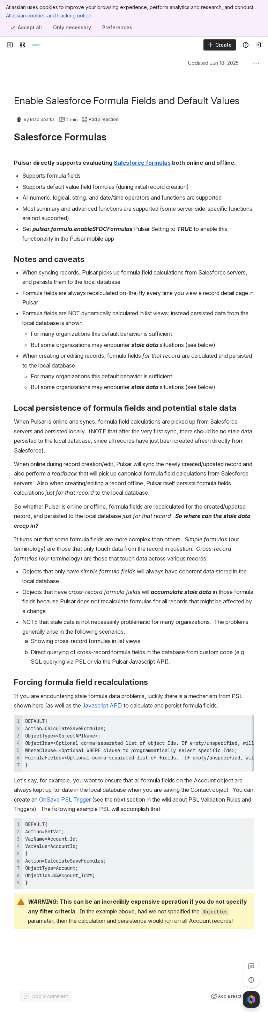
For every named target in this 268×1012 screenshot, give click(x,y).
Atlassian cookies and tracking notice (48, 15)
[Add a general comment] (46, 996)
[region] (134, 743)
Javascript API (101, 705)
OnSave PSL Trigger (65, 799)
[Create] (219, 45)
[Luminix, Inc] (36, 45)
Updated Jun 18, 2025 (213, 63)
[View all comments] (251, 966)
